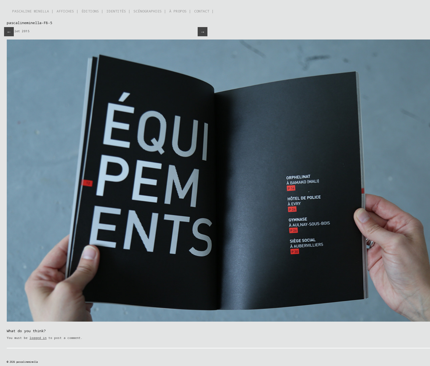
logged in (38, 338)
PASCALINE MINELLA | (32, 11)
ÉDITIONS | (92, 11)
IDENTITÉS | (118, 11)
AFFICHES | (67, 11)
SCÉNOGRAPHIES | (149, 11)
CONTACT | (204, 11)
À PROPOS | (180, 11)
